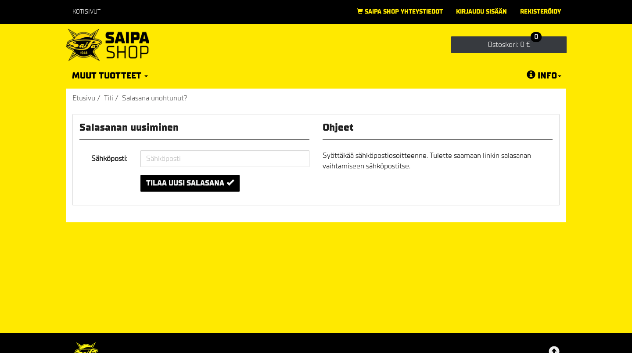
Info (544, 75)
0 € (515, 42)
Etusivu (83, 98)
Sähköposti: (109, 158)
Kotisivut (86, 11)
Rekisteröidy (540, 11)
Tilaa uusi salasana (190, 183)
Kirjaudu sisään (481, 11)
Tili (108, 98)
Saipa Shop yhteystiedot (400, 11)
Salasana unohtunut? (154, 98)
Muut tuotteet (110, 76)
